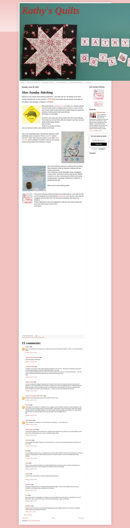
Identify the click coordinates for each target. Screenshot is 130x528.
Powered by (99, 149)
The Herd (88, 82)
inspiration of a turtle (60, 106)
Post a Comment (28, 515)
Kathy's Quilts (51, 10)
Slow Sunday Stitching (33, 82)
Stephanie (62, 196)
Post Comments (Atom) (34, 520)
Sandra (50, 102)
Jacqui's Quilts (29, 382)
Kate (26, 495)
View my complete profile (95, 130)
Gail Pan (49, 136)
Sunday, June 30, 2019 (31, 352)
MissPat (27, 405)
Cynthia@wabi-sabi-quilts (32, 357)
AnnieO (27, 473)
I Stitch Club (28, 337)
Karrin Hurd (28, 440)
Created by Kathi (29, 366)
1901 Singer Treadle (47, 82)
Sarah (27, 463)
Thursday (51, 99)
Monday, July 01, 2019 (30, 490)
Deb (26, 450)
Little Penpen (28, 420)
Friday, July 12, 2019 (30, 511)
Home (22, 82)
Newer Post (25, 518)
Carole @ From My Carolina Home (34, 395)
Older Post (81, 518)
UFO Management (61, 82)
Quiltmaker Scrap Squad (76, 82)
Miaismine (28, 484)
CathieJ (27, 346)
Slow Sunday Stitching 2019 (38, 337)
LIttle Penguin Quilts (30, 429)
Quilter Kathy (101, 112)
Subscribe (98, 144)
